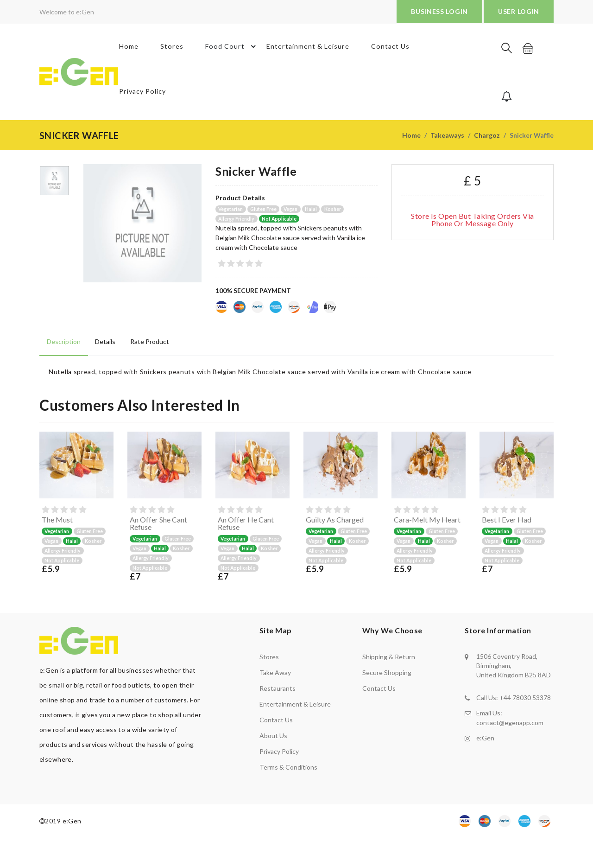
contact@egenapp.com (509, 725)
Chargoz (487, 138)
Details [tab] (104, 344)
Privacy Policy (141, 98)
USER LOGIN (518, 11)
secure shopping (386, 676)
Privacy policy (279, 754)
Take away (275, 676)
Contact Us (390, 48)
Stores (171, 48)
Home (127, 48)
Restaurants (277, 691)
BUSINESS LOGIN (439, 11)
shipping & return (388, 660)
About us (273, 739)
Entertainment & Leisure (307, 48)
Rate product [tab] (147, 344)
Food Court (232, 49)
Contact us (276, 723)
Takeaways (447, 138)
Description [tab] (63, 344)
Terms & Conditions (288, 770)
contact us (379, 691)
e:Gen (485, 741)
